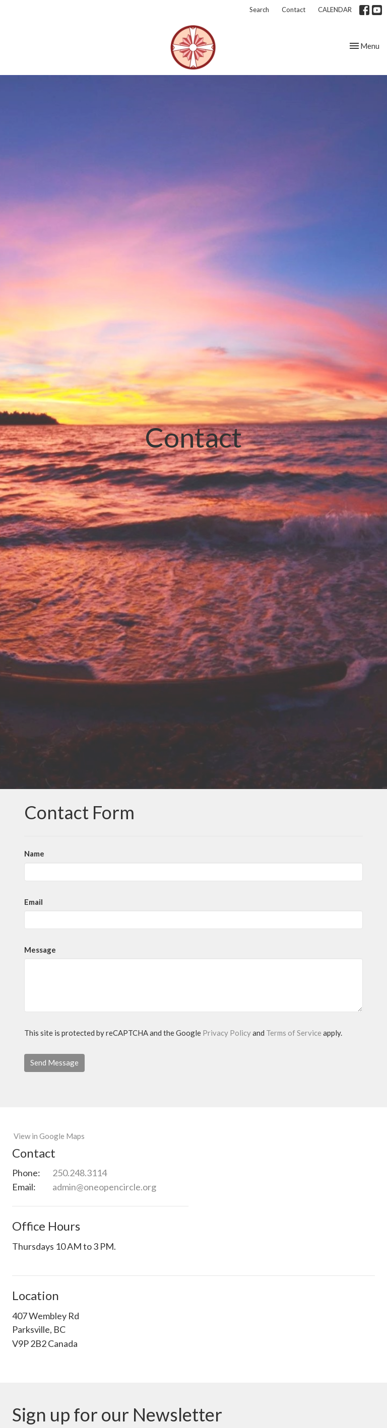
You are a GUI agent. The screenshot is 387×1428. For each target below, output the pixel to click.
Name (34, 853)
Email (33, 901)
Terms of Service (293, 1032)
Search (259, 10)
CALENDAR (335, 10)
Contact (293, 10)
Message (40, 949)
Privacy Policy (227, 1032)
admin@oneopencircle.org (104, 1186)
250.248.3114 (79, 1172)
